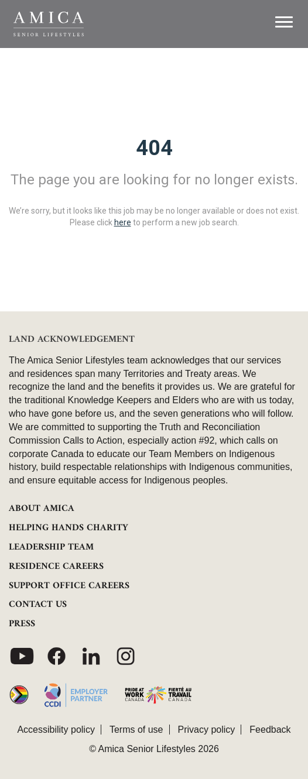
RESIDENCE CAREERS (56, 566)
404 (154, 148)
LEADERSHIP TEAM (51, 547)
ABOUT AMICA (41, 508)
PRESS (22, 624)
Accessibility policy (55, 730)
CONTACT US (38, 604)
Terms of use (136, 730)
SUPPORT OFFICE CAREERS (69, 586)
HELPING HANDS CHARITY (68, 528)
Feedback (269, 730)
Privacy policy (206, 730)
